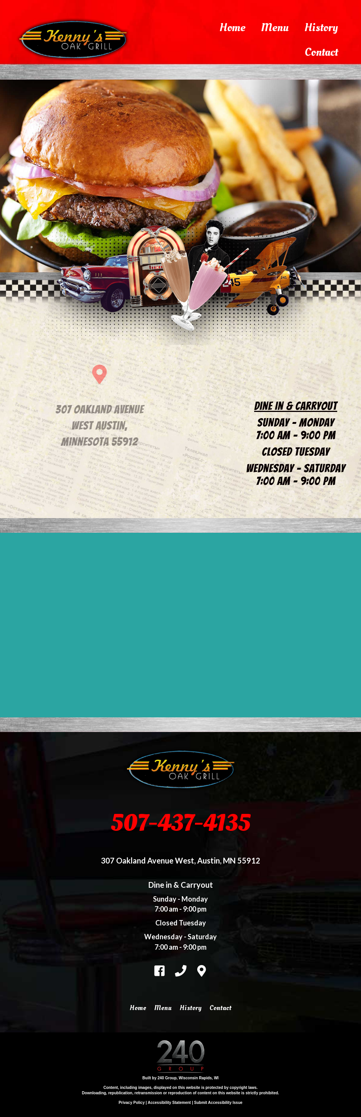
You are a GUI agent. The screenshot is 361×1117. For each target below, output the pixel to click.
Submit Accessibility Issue (218, 1102)
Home (232, 27)
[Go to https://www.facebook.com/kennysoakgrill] (159, 970)
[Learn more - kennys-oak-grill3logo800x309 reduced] (84, 72)
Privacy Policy (131, 1102)
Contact (321, 52)
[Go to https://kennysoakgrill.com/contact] (202, 969)
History (321, 27)
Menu (275, 27)
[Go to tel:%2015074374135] (180, 969)
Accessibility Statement (169, 1102)
